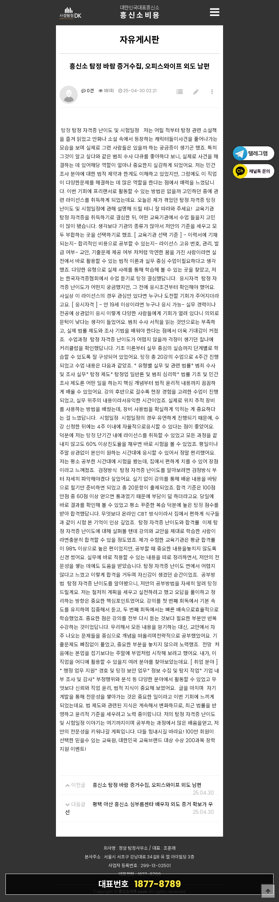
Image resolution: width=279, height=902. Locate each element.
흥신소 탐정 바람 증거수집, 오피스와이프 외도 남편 (147, 785)
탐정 (65, 130)
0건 (87, 91)
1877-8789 (139, 883)
